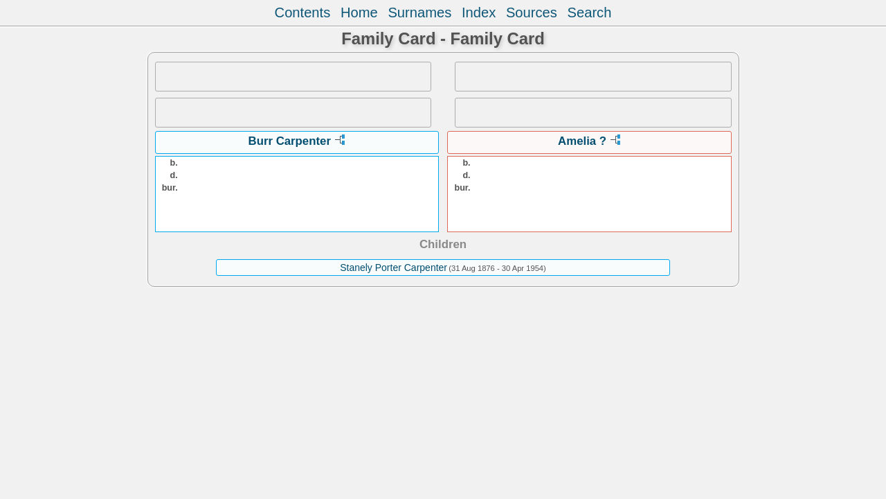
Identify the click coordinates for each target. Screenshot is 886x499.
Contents (303, 12)
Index (479, 12)
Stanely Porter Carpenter (393, 267)
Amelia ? (582, 141)
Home (359, 12)
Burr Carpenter (289, 141)
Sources (531, 12)
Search (590, 12)
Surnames (419, 12)
